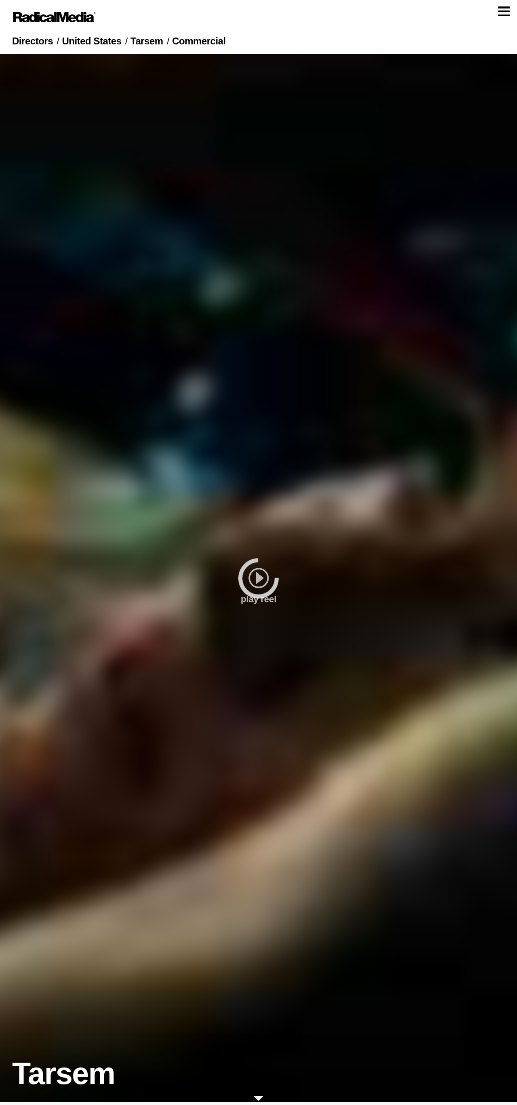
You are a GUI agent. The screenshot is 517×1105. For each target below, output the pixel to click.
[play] (258, 581)
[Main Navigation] (258, 18)
